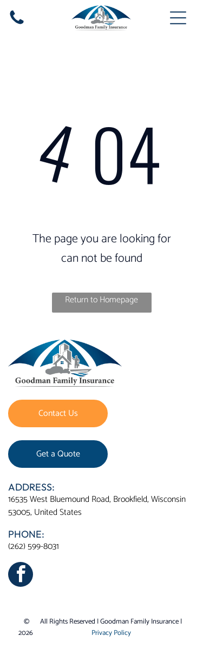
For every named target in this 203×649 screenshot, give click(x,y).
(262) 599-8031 (33, 546)
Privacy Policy (111, 633)
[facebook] (20, 576)
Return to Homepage (101, 300)
